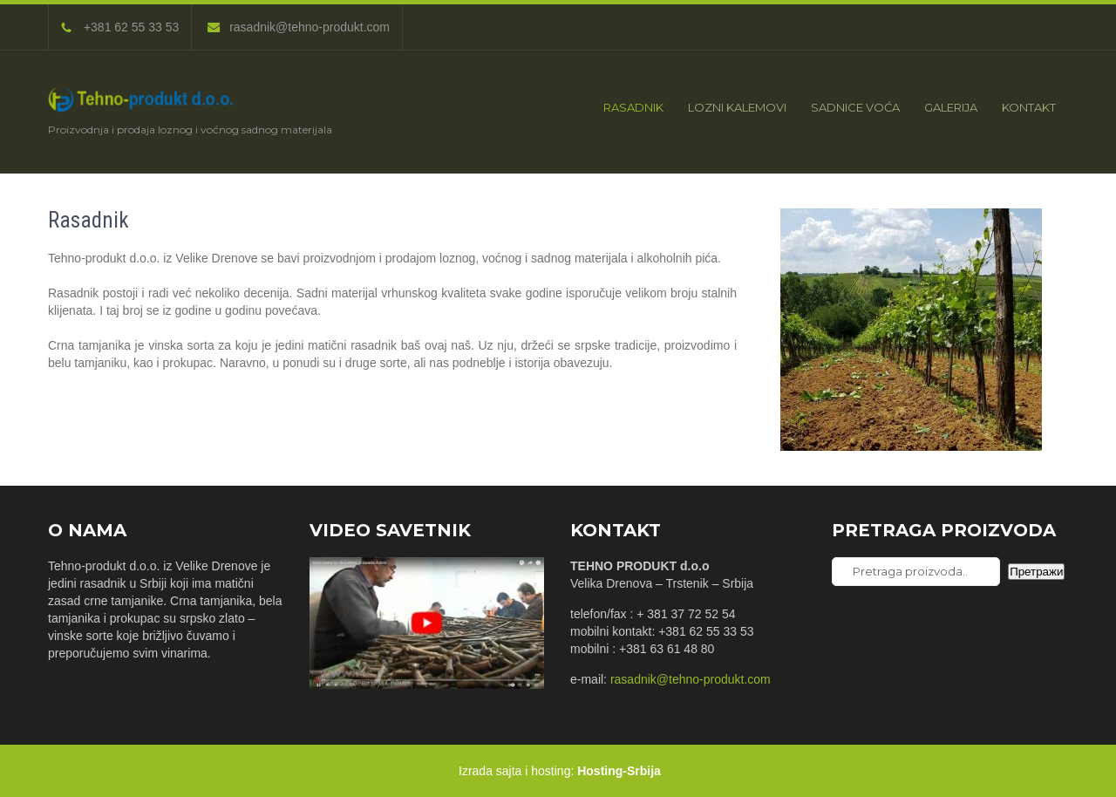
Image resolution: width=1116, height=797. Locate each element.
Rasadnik (633, 107)
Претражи (1036, 571)
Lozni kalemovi (737, 107)
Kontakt (1029, 107)
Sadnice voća (855, 107)
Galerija (950, 107)
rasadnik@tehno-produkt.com (299, 27)
